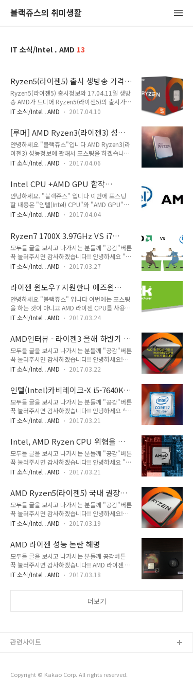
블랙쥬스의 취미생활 (46, 13)
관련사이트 (25, 642)
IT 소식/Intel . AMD (35, 111)
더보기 (96, 601)
